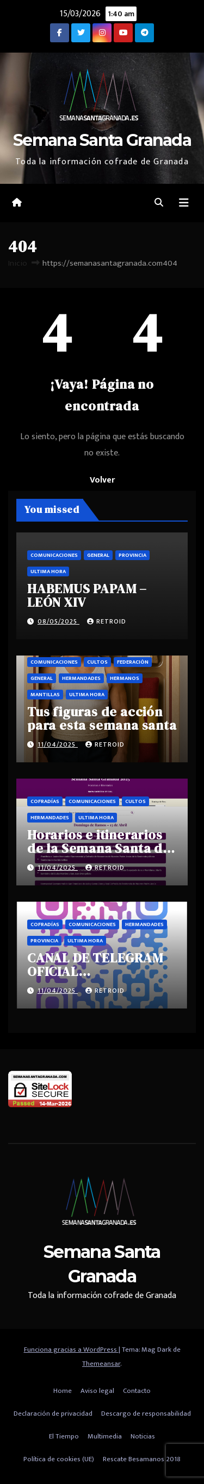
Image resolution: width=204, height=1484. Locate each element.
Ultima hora (48, 571)
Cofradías (44, 801)
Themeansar (101, 1364)
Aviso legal (97, 1391)
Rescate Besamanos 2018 (142, 1459)
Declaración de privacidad (53, 1413)
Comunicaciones (54, 555)
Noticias (143, 1436)
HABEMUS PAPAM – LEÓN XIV (87, 595)
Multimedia (105, 1436)
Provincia (132, 555)
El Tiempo (64, 1436)
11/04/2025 (58, 744)
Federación (133, 662)
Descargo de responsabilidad (146, 1413)
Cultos (97, 662)
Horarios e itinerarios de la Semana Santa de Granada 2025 (98, 848)
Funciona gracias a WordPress (71, 1349)
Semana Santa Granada (102, 140)
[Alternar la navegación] (184, 203)
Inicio (17, 263)
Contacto (137, 1391)
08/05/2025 (58, 621)
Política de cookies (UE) (58, 1459)
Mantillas (45, 694)
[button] (158, 203)
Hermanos (124, 678)
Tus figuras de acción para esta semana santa (102, 718)
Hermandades (81, 678)
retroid (106, 621)
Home (62, 1391)
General (98, 555)
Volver (102, 480)
